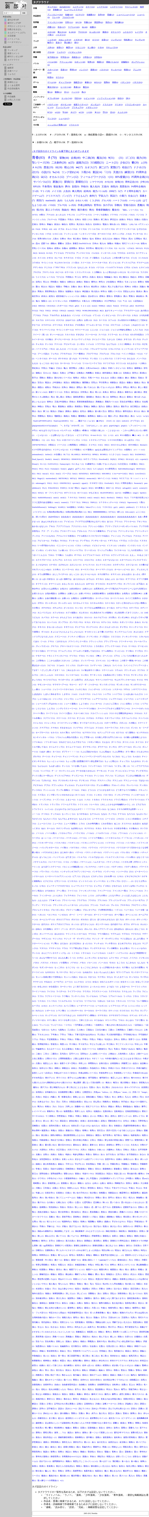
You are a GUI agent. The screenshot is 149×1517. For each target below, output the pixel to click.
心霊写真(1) (87, 1202)
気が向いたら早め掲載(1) (113, 1284)
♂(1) (43, 440)
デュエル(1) (69, 785)
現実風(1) (90, 1322)
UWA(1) (122, 502)
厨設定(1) (64, 1121)
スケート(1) (61, 718)
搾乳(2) (126, 387)
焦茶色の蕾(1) (131, 1303)
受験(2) (42, 378)
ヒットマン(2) (127, 349)
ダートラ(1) (116, 742)
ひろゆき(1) (50, 891)
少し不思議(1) (92, 1178)
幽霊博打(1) (124, 1193)
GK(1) (89, 469)
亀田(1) (139, 1049)
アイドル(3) (59, 253)
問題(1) (78, 1130)
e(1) (136, 459)
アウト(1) (118, 521)
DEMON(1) (65, 459)
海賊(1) (48, 1293)
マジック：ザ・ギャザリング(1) (105, 939)
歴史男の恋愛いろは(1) (47, 1279)
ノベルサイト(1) (102, 833)
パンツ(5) (140, 215)
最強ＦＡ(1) (76, 1260)
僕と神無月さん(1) (57, 1087)
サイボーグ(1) (64, 680)
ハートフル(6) (120, 200)
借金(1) (135, 1082)
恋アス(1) (106, 1207)
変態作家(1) (139, 1140)
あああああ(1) (78, 517)
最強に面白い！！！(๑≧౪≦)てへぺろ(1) (99, 1260)
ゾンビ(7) (67, 196)
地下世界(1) (107, 1135)
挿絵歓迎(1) (133, 1231)
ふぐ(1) (91, 895)
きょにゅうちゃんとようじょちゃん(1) (67, 632)
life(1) (131, 473)
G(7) (120, 191)
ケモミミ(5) (80, 47)
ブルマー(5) (52, 219)
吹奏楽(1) (118, 1126)
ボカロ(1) (84, 919)
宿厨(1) (126, 1169)
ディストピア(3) (128, 263)
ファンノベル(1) (136, 891)
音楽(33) (64, 70)
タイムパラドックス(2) (81, 339)
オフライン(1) (41, 584)
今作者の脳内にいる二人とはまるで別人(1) (123, 1058)
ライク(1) (51, 991)
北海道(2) (127, 373)
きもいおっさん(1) (54, 627)
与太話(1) (108, 1039)
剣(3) (116, 277)
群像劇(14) (57, 10)
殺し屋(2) (60, 397)
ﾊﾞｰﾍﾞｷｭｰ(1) (127, 838)
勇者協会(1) (128, 1106)
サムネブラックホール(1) (124, 680)
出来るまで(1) (43, 1102)
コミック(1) (70, 665)
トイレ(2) (90, 344)
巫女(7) (59, 42)
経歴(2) (70, 406)
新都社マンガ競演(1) (63, 1245)
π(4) (50, 229)
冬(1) (114, 1097)
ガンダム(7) (95, 104)
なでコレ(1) (95, 814)
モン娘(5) (91, 47)
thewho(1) (111, 497)
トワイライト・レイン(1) (42, 809)
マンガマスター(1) (97, 948)
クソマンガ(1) (92, 637)
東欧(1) (35, 1269)
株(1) (66, 1269)
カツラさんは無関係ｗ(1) (94, 608)
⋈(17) (79, 167)
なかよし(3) (82, 267)
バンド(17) (83, 70)
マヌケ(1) (43, 948)
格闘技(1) (114, 1269)
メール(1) (124, 958)
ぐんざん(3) (105, 258)
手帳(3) (66, 286)
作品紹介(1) (95, 1068)
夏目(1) (85, 1145)
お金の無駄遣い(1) (52, 598)
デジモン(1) (84, 780)
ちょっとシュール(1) (55, 761)
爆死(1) (80, 1308)
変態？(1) (129, 1140)
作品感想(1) (83, 1068)
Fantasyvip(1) (65, 464)
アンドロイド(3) (83, 253)
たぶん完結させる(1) (89, 752)
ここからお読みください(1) (58, 660)
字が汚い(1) (80, 1164)
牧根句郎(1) (113, 1308)
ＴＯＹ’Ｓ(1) (75, 502)
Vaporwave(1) (132, 502)
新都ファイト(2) (55, 392)
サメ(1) (140, 680)
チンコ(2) (49, 344)
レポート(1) (50, 1010)
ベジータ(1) (129, 910)
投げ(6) (40, 209)
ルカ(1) (44, 1006)
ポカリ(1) (75, 919)
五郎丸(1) (84, 1054)
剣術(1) (48, 1106)
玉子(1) (104, 1317)
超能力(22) (82, 162)
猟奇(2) (50, 402)
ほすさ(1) (45, 924)
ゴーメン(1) (107, 656)
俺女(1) (108, 1082)
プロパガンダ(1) (57, 910)
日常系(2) (84, 392)
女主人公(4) (107, 239)
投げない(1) (87, 1226)
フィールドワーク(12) (92, 177)
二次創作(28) (59, 162)
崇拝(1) (129, 1183)
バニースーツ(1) (54, 862)
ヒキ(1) (120, 876)
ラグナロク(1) (114, 991)
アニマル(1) (127, 536)
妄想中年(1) (110, 1159)
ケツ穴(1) (139, 651)
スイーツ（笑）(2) (40, 334)
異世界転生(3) (51, 291)
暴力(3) (87, 286)
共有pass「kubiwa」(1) (103, 1092)
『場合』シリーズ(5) (129, 210)
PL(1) (44, 488)
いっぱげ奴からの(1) (46, 545)
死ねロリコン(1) (65, 1279)
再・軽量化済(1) (64, 1097)
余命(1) (74, 1068)
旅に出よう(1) (111, 1245)
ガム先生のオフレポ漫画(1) (101, 613)
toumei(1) (65, 502)
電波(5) (105, 224)
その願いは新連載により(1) (134, 737)
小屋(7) (123, 196)
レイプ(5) (139, 32)
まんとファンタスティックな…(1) (55, 953)
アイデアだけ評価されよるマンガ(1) (90, 521)
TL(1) (126, 497)
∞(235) (57, 112)
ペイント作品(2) (128, 354)
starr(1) (56, 497)
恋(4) (38, 243)
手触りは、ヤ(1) (53, 1226)
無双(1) (87, 1303)
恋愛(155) (51, 27)
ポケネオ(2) (63, 358)
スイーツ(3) (85, 263)
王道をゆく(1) (114, 1317)
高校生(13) (76, 57)
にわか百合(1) (107, 824)
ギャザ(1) (124, 627)
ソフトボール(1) (50, 742)
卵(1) (107, 1116)
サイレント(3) (47, 263)
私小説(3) (95, 291)
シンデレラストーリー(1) (66, 708)
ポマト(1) (135, 924)
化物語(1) (97, 1111)
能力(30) (141, 157)
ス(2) (146, 330)
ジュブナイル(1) (115, 699)
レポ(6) (72, 205)
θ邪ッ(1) (120, 512)
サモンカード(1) (44, 684)
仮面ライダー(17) (81, 104)
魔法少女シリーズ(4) (103, 248)
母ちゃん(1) (63, 1284)
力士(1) (61, 1106)
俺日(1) (116, 1082)
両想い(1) (64, 1044)
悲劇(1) (52, 1217)
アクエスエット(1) (79, 526)
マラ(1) (65, 948)
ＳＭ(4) (44, 229)
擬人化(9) (95, 186)
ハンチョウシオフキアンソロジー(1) (75, 871)
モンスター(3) (133, 272)
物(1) (121, 1308)
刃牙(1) (65, 1102)
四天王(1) (101, 1130)
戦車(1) (83, 1221)
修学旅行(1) (104, 1078)
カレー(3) (58, 258)
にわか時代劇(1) (93, 824)
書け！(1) (58, 1260)
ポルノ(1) (88, 929)
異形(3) (61, 291)
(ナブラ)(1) (135, 421)
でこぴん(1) (119, 776)
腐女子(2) (125, 406)
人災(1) (132, 1054)
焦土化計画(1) (118, 1303)
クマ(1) (51, 641)
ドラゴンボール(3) (132, 104)
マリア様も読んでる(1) (78, 948)
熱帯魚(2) (114, 397)
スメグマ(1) (78, 728)
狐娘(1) (115, 1313)
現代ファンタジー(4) (130, 243)
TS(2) (41, 310)
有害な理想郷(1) (42, 1265)
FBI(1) (141, 464)
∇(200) (65, 112)
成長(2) (48, 387)
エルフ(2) (40, 320)
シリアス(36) (102, 7)
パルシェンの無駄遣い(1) (72, 867)
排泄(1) (142, 1231)
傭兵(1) (36, 1087)
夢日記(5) (114, 219)
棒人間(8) (77, 191)
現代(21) (108, 22)
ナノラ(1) (112, 814)
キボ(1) (115, 622)
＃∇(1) (34, 430)
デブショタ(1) (57, 785)
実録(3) (87, 282)
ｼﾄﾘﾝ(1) (127, 689)
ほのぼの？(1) (116, 924)
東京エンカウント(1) (126, 1265)
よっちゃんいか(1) (97, 987)
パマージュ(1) (85, 862)
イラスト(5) (74, 125)
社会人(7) (133, 196)
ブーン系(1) (61, 891)
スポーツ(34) (52, 70)
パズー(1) (79, 852)
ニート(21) (112, 162)
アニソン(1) (116, 536)
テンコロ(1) (37, 790)
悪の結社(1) (76, 1212)
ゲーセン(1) (142, 646)
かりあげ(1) (78, 617)
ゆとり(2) (54, 363)
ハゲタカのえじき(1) (50, 852)
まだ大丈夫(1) (75, 943)
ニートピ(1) (110, 819)
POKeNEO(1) (53, 488)
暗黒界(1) (81, 1255)
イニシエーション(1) (65, 545)
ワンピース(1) (56, 1025)
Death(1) (48, 459)
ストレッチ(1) (50, 723)
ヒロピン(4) (57, 234)
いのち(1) (86, 545)
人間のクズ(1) (51, 1058)
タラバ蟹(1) (130, 752)
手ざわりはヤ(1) (118, 1221)
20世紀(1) (83, 445)
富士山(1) (134, 1169)
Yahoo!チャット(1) (93, 507)
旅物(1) (122, 1245)
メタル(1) (53, 963)
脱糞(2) (109, 406)
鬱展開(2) (82, 416)
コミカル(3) (143, 258)
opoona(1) (76, 483)
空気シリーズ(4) (39, 248)
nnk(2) (109, 306)
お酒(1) (41, 598)
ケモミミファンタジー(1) (57, 656)
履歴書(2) (86, 382)
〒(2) (125, 301)
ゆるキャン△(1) (127, 982)
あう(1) (110, 521)
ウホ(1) (51, 555)
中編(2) (52, 368)
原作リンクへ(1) (124, 1116)
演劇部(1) (88, 1298)
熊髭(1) (41, 1308)
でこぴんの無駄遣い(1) (135, 776)
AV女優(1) (58, 454)
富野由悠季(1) (56, 1174)
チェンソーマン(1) (70, 756)
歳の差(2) (138, 392)
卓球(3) (141, 277)
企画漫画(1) (115, 1063)
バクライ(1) (93, 847)
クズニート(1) (60, 637)
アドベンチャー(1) (126, 531)
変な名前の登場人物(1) (114, 1140)
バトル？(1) (82, 857)
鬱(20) (135, 162)
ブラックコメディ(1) (117, 900)
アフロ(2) (37, 315)
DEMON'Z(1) (76, 459)
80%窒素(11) (122, 177)
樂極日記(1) (44, 1274)
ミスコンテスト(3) (82, 272)
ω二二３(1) (140, 512)
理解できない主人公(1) (121, 1322)
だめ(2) (119, 339)
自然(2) (144, 406)
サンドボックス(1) (107, 684)
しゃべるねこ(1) (44, 699)
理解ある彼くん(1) (103, 1322)
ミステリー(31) (116, 7)
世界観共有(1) (43, 1044)
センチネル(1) (142, 732)
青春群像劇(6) (103, 209)
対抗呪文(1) (100, 1174)
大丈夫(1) (135, 1145)
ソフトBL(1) (37, 742)
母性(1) (72, 1284)
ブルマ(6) (62, 205)
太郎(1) (46, 1154)
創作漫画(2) (107, 373)
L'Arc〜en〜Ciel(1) (119, 473)
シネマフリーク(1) (139, 689)
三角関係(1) (120, 1030)
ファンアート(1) (104, 891)
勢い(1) (59, 1111)
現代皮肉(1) (46, 1322)
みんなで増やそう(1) (48, 958)
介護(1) (39, 1063)
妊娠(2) (121, 378)
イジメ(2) (76, 315)
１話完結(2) (138, 301)
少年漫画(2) (57, 382)
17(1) (137, 440)
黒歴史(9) (125, 186)
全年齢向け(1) (51, 1092)
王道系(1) (125, 1317)
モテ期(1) (126, 967)
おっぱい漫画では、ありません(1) (70, 579)
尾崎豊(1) (37, 1183)
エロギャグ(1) (118, 565)
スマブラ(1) (44, 728)
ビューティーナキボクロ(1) (58, 886)
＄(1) (53, 440)
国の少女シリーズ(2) (63, 378)
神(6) (73, 209)
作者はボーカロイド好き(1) (65, 1073)
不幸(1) (63, 1039)
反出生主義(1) (93, 1121)
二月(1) (46, 1054)
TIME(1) (119, 497)
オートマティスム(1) (104, 569)
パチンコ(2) (125, 82)
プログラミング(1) (139, 905)
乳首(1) (117, 1049)
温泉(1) (52, 1298)
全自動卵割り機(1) (65, 1092)
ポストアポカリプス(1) (60, 924)
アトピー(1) (112, 531)
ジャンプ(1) (68, 699)
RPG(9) (36, 186)
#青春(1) (85, 430)
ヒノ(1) (35, 886)
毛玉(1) (98, 1284)
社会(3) (78, 291)
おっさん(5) (60, 215)
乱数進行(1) (102, 1049)
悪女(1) (85, 1212)
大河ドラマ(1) (73, 1150)
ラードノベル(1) (39, 991)
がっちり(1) (68, 608)
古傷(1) (133, 1121)
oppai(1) (85, 483)
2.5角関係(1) (73, 445)
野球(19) (73, 70)
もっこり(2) (44, 363)
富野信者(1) (44, 1174)
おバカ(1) (120, 579)
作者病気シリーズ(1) (122, 1073)
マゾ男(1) (55, 943)
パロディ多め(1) (131, 867)
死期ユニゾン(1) (80, 1279)
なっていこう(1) (68, 814)
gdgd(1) (71, 469)
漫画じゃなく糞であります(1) (113, 1298)
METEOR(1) (63, 478)
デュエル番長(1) (103, 785)
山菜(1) (103, 1183)
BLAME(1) (75, 454)
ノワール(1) (122, 833)
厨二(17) (104, 167)
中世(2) (44, 368)
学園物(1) (125, 1164)
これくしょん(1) (46, 675)
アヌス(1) (137, 536)
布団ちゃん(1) (73, 1188)
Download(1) (104, 459)
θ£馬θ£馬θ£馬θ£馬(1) (55, 512)
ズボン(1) (123, 723)
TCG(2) (35, 310)
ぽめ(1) (39, 929)
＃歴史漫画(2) (97, 301)
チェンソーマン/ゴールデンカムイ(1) (95, 756)
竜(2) (54, 406)
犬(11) (66, 92)
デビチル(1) (38, 785)
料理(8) (50, 77)
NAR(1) (115, 478)
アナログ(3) (70, 253)
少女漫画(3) (111, 282)
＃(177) (73, 112)
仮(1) (56, 1063)
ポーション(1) (131, 915)
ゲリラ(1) (73, 656)
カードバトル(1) (117, 598)
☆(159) (89, 112)
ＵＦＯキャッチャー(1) (108, 502)
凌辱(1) (120, 1097)
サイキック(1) (137, 675)
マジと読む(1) (126, 939)
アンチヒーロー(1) (99, 541)
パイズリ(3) (60, 35)
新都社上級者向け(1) (82, 1245)
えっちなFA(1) (42, 565)
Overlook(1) (109, 483)
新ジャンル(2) (41, 392)
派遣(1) (126, 1289)
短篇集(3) (69, 291)
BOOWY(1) (86, 454)
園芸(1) (98, 1135)
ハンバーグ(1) (122, 871)
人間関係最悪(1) (65, 1058)
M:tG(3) (42, 253)
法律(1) (109, 1289)
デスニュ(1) (117, 780)
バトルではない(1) (95, 857)
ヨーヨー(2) (65, 363)
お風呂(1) (75, 598)
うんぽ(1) (69, 555)
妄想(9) (75, 186)
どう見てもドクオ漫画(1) (126, 790)
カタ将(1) (36, 608)
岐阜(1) (110, 1183)
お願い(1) (66, 598)
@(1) (106, 426)
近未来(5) (97, 224)
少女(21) (125, 162)
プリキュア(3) (77, 107)
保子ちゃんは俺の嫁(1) (77, 1078)
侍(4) (69, 239)
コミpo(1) (60, 665)
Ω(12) (44, 177)
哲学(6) (97, 205)
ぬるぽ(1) (137, 824)
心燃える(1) (61, 1202)
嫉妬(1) (61, 1164)
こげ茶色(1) (40, 660)
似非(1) (35, 1068)
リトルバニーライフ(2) (92, 363)
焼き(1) (141, 1303)
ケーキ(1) (132, 646)
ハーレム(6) (135, 200)
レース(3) (51, 277)
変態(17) (115, 167)
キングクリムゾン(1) (123, 632)
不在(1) (42, 1039)
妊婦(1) (119, 1159)
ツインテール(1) (95, 766)
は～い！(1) (46, 838)
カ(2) (95, 320)
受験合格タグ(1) (115, 1121)
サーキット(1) (96, 675)
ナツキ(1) (45, 814)
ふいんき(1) (57, 895)
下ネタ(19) (82, 32)
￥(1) (58, 440)
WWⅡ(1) (81, 507)
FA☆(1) (43, 464)
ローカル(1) (89, 1010)
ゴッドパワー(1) (87, 660)
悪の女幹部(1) (64, 1212)
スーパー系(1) (39, 713)
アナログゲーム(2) (131, 310)
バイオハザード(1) (45, 843)
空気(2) (48, 406)
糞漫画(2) (62, 406)
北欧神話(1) (119, 1111)
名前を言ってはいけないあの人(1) (85, 1126)
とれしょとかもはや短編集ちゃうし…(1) (117, 804)
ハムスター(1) (98, 862)
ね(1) (43, 828)
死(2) (53, 397)
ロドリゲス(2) (109, 363)
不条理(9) (47, 186)
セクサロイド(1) (89, 732)
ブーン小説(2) (43, 354)
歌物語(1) (110, 1274)
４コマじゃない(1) (60, 450)
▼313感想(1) (125, 435)
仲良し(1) (82, 1063)
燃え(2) (122, 397)
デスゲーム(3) (142, 263)
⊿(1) (116, 435)
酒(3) (125, 296)
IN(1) (39, 473)
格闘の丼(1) (104, 1269)
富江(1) (35, 1174)
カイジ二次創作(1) (133, 598)
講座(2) (68, 411)
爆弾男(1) (71, 1308)
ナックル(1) (55, 814)
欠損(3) (103, 286)
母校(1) (80, 1284)
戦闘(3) (59, 286)
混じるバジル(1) (135, 1293)
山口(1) (88, 1183)
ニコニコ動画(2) (124, 344)
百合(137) (61, 27)
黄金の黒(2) (124, 416)
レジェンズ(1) (134, 1006)
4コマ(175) (80, 15)
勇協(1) (111, 1106)
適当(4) (82, 248)
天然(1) (119, 1150)
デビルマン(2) (69, 344)
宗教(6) (118, 205)
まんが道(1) (125, 948)
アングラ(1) (85, 541)
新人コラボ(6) (53, 209)
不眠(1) (100, 1039)
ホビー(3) (59, 272)
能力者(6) (82, 209)
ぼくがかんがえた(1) (106, 919)
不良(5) (70, 219)
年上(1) (139, 1188)
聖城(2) (87, 406)
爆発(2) (130, 397)
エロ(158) (51, 32)
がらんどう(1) (66, 617)
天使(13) (118, 172)
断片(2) (133, 387)
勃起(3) (133, 277)
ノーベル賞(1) (51, 833)
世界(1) (124, 1039)
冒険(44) (64, 157)
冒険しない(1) (79, 1097)
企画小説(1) (104, 1063)
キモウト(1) (68, 627)
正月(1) (118, 1274)
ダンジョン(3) (114, 263)
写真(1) (107, 1097)
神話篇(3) (86, 291)
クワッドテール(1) (112, 646)
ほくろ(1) (120, 919)
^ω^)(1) (146, 416)
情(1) (58, 1217)
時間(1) (35, 1255)
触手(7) (50, 42)
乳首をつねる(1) (128, 1049)
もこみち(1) (131, 963)
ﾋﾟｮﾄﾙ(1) (106, 886)
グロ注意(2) (80, 325)
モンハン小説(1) (70, 977)
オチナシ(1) (115, 574)
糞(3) (146, 291)
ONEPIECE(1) (65, 483)
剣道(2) (98, 373)
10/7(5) (35, 215)
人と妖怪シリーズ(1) (98, 1054)
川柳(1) (39, 1188)
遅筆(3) (102, 296)
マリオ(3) (119, 104)
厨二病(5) (105, 219)
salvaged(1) (126, 488)
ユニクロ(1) (79, 982)
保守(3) (85, 277)
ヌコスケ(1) (126, 824)
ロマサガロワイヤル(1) (118, 1015)
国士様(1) (45, 1135)
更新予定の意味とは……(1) (112, 1255)
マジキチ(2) (83, 358)
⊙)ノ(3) (122, 248)
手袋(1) (42, 1226)
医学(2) (135, 373)
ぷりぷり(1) (84, 905)
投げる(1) (97, 1226)
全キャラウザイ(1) (132, 1087)
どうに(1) (92, 790)
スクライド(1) (49, 718)
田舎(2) (72, 402)
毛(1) (92, 1284)
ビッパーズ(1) (99, 881)
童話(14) (97, 172)
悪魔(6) (141, 205)
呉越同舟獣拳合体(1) (132, 1126)
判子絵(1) (125, 1102)
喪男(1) (93, 1130)
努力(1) (104, 1106)
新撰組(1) (88, 1241)
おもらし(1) (80, 584)
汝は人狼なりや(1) (65, 1289)
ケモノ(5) (71, 215)
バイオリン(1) (73, 843)
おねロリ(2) (70, 320)
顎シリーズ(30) (40, 162)
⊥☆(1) (110, 435)
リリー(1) (131, 1001)
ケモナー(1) (40, 656)
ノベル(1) (90, 833)
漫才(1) (96, 1298)
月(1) (131, 1260)
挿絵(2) (72, 387)
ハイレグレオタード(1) (49, 847)
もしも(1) (141, 963)
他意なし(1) (48, 1063)
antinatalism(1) (38, 454)
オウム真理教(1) (44, 574)
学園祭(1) (135, 1164)
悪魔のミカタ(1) (126, 1212)
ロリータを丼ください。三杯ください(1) (75, 1020)
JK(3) (35, 253)
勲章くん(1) (80, 1111)
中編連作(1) (40, 1049)
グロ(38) (50, 52)
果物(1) (52, 1269)
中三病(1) (110, 1044)
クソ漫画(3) (94, 258)
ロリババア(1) (111, 1020)
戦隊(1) (100, 1221)
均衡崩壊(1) (44, 1140)
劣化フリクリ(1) (92, 1106)
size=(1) (118, 493)
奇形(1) (89, 1154)
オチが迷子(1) (103, 574)
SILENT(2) (139, 306)
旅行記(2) (75, 392)
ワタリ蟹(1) (140, 1020)
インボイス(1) (51, 550)
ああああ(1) (66, 517)
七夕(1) (54, 1030)
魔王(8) (86, 87)
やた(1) (110, 977)
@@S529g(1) (114, 426)
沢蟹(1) (102, 1289)
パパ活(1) (74, 862)
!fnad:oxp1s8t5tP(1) (61, 421)
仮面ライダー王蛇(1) (68, 1063)
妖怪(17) (60, 47)
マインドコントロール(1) (76, 934)
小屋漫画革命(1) (70, 1178)
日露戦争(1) (50, 1250)
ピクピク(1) (48, 881)
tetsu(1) (97, 497)
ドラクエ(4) (107, 104)
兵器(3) (92, 277)
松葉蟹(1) (43, 1269)
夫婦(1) (53, 1154)
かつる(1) (111, 608)
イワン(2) (96, 315)
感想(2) (41, 387)
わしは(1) (130, 1020)
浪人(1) (145, 1289)
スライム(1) (89, 728)
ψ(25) (71, 162)
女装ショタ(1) (67, 1159)
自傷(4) (65, 248)
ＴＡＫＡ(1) (72, 497)
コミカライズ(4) (108, 229)
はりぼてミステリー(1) (51, 867)
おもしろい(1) (67, 584)
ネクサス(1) (89, 828)
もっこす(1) (59, 967)
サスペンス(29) (131, 7)
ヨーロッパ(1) (66, 987)
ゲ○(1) (124, 646)
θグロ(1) (112, 512)
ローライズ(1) (101, 1010)
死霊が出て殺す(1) (103, 1279)
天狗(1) (126, 1150)
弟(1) (41, 1197)
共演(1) (39, 1097)
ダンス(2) (137, 339)
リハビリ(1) (78, 1001)
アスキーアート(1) (68, 531)
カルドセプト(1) (100, 617)
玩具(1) (134, 1317)
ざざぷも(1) (89, 680)
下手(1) (63, 1034)
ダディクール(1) (125, 747)
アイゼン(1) (69, 521)
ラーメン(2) (76, 363)
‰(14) (56, 172)
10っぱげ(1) (129, 440)
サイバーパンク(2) (47, 330)
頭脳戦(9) (125, 62)
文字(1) (52, 1241)
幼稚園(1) (103, 1193)
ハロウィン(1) (103, 867)
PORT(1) (63, 488)
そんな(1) (106, 742)
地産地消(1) (135, 1135)
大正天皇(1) (61, 1150)
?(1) (71, 421)
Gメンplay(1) (98, 469)
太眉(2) (113, 378)
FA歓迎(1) (133, 464)
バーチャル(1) (71, 838)
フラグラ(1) (82, 900)
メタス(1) (44, 963)
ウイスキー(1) (120, 550)
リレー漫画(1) (142, 1001)
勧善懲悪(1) (68, 1111)
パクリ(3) (100, 267)
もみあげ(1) (87, 972)
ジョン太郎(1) (126, 704)
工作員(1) (47, 1188)
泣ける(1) (117, 1289)
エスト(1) (68, 560)
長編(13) (110, 15)
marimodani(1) (51, 478)
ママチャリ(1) (54, 948)
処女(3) (100, 277)
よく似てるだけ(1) (80, 987)
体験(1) (57, 1068)
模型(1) (61, 1274)
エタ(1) (98, 560)
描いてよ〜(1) (73, 1236)
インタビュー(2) (108, 315)
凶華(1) (135, 1097)
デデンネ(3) (38, 267)
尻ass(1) (145, 1178)
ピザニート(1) (60, 881)
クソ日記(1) (104, 637)
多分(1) (102, 1145)
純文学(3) (36, 296)
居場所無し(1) (53, 1183)
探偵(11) (69, 181)
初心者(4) (77, 239)
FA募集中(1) (90, 464)
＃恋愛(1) (76, 430)
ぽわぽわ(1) (119, 929)
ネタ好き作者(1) (120, 828)
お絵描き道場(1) (114, 593)
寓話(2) (48, 382)
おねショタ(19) (65, 40)
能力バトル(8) (100, 191)
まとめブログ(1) (124, 943)
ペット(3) (75, 92)
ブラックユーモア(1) (135, 900)
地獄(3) (63, 282)
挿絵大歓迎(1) (111, 1231)
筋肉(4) (50, 248)
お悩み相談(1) (51, 593)
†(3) (115, 248)
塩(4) (91, 239)
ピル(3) (135, 267)
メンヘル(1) (103, 963)
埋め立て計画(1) (57, 1140)
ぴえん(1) (86, 876)
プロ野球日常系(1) (105, 910)
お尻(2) (80, 320)
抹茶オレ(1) (128, 1226)
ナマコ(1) (122, 814)
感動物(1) (110, 1217)
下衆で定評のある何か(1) (85, 1034)
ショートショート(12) (126, 15)
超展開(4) (73, 248)
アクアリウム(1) (63, 526)
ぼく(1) (93, 919)
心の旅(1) (51, 1202)
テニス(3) (48, 267)
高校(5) (124, 224)
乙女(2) (59, 368)
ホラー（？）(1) (61, 929)
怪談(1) (87, 1207)
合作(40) (101, 15)
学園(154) (88, 22)
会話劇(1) (144, 1063)
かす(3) (50, 258)
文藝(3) (74, 286)
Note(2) (116, 306)
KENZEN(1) (84, 473)
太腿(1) (39, 1154)
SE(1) (34, 493)
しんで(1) (51, 708)
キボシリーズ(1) (126, 622)
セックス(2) (124, 334)
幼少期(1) (94, 1193)
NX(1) (49, 483)
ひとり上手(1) (140, 881)
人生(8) (67, 191)
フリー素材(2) (79, 354)
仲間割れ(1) (93, 1063)
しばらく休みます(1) (52, 694)
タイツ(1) (139, 742)
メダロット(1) (91, 107)
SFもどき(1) (94, 493)
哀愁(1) (61, 1130)
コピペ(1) (51, 665)
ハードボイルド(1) (112, 838)
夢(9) (67, 186)
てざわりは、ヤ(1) (49, 780)
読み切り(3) (93, 296)
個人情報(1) (125, 1082)
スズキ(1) (99, 718)
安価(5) (137, 219)
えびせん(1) (63, 565)
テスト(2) (58, 344)
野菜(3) (132, 296)
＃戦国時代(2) (74, 301)
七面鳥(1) (62, 1030)
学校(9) (84, 186)
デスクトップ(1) (104, 780)
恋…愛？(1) (96, 1207)
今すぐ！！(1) (98, 1058)
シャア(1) (107, 694)
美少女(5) (80, 224)
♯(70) (52, 157)
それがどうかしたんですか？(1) (72, 742)
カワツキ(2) (57, 325)
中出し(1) (138, 1044)
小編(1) (82, 1178)
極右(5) (65, 224)
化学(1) (89, 1111)
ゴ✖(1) (98, 656)
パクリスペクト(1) (107, 847)
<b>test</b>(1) (96, 435)
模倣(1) (54, 1274)
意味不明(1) (67, 1217)
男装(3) (41, 291)
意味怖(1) (77, 1217)
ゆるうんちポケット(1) (109, 982)
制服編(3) (108, 277)
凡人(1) (128, 1097)
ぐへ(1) (43, 641)
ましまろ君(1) (139, 939)
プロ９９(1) (125, 905)
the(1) (103, 497)
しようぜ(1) (84, 704)
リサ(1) (136, 996)
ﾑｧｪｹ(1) (80, 958)
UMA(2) (63, 310)
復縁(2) (137, 382)
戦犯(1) (76, 1221)
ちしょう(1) (126, 756)
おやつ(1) (90, 584)
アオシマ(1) (142, 521)
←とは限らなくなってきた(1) (61, 435)
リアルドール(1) (115, 996)
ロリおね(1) (99, 1020)
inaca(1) (45, 473)
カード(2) (103, 320)
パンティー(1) (109, 871)
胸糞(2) (94, 406)
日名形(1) (137, 1245)
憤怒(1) (119, 1217)
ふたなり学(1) (114, 895)
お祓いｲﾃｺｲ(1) (85, 593)
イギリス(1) (113, 541)
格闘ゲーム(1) (92, 1269)
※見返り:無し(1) (97, 430)
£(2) (130, 301)
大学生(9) (98, 57)
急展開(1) (43, 1207)
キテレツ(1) (106, 622)
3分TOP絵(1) (133, 445)
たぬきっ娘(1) (45, 752)
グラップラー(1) (110, 641)
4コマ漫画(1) (88, 450)
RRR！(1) (110, 488)
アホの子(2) (54, 315)
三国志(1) (90, 1030)
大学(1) (52, 1150)
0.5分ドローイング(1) (71, 440)
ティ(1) (111, 771)
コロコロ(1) (59, 675)
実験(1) (91, 1169)
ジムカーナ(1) (84, 694)
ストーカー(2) (91, 334)
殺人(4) (103, 243)
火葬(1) (80, 1303)
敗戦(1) (130, 1236)
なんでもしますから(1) (67, 819)
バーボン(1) (138, 838)
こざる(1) (75, 660)
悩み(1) (54, 1212)
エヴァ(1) (105, 555)
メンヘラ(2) (141, 358)
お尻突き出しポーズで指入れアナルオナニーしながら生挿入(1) (120, 589)
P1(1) (117, 483)
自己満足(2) (135, 406)
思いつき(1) (115, 1202)
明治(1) (118, 1250)
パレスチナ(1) (90, 867)
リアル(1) (103, 996)
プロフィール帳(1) (73, 910)
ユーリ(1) (68, 982)
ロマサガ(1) (102, 1015)
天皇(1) (133, 1150)
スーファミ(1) (52, 713)
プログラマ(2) (92, 354)
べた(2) (139, 354)
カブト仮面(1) (71, 613)
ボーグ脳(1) (119, 915)
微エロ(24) (62, 32)
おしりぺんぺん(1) (88, 574)
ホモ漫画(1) (48, 929)
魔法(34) (101, 157)
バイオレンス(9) (74, 52)
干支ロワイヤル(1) (119, 1188)
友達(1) (83, 1121)
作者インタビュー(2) (116, 368)
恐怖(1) (141, 1207)
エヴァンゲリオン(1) (119, 555)
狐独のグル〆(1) (126, 1313)
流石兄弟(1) (135, 1289)
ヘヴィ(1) (118, 910)
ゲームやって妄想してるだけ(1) (86, 651)
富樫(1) (143, 1169)
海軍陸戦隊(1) (58, 1293)
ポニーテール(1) (102, 924)
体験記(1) (66, 1068)
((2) (50, 301)
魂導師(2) (91, 416)
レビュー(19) (89, 98)
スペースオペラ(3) (99, 263)
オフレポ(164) (53, 98)
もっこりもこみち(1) (89, 967)
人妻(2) (81, 368)
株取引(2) (129, 392)
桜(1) (127, 1269)
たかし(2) (111, 339)
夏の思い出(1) (51, 1145)
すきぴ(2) (80, 334)
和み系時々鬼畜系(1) (40, 1130)
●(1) (139, 435)
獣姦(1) (97, 1317)
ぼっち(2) (73, 358)
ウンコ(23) (51, 118)
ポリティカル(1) (76, 929)
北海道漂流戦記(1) (133, 1111)
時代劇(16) (119, 22)
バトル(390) (52, 62)
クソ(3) (85, 258)
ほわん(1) (129, 929)
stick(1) (63, 497)
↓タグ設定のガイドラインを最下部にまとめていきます (60, 151)
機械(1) (91, 1274)
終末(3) (44, 296)
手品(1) (130, 1221)
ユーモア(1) (58, 982)
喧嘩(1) (85, 1130)
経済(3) (52, 296)
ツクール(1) (108, 766)
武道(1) (141, 1274)
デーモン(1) (101, 771)
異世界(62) (98, 22)
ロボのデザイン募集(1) (86, 1015)
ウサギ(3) (121, 253)
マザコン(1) (46, 939)
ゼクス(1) (120, 732)
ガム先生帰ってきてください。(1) (128, 613)
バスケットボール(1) (93, 852)
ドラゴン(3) (71, 267)
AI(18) (58, 167)
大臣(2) (83, 378)
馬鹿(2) (74, 416)
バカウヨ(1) (74, 847)
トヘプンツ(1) (58, 800)
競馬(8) (107, 82)
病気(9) (114, 186)
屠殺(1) (81, 1183)
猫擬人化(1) (67, 1317)
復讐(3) (141, 282)
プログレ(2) (104, 354)
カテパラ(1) (134, 608)
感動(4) (53, 243)
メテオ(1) (74, 963)
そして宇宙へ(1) (86, 737)
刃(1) (58, 1102)
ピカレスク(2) (114, 349)
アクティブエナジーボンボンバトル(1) (121, 526)
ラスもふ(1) (126, 991)
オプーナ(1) (130, 579)
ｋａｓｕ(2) (85, 306)
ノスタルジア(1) (65, 833)
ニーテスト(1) (98, 819)
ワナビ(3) (60, 277)
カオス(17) (91, 167)
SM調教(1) (127, 493)
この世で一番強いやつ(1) (130, 660)
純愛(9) (93, 27)
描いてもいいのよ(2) (105, 387)
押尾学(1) (138, 1226)
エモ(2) (135, 315)
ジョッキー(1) (96, 704)
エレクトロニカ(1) (103, 565)
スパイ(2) (102, 334)
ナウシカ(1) (101, 809)
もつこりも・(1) (72, 967)
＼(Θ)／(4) (132, 224)
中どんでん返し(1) (97, 1044)
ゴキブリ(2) (115, 325)
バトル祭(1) (130, 857)
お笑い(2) (88, 320)
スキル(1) (138, 713)
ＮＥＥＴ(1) (124, 478)
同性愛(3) (54, 282)
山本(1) (95, 1183)
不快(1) (70, 1039)
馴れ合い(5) (115, 224)
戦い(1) (42, 1221)
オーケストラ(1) (87, 569)
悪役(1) (104, 1212)
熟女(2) (98, 397)
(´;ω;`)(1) (91, 421)
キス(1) (87, 622)
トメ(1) (87, 800)
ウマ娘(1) (59, 555)
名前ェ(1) (66, 1126)
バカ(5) (131, 215)
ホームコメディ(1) (47, 919)
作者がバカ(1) (114, 1068)
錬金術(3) (140, 296)
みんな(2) (131, 358)
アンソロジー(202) (55, 15)
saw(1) (135, 488)
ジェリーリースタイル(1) (63, 689)
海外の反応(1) (38, 1293)
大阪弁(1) (92, 1150)
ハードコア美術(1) (95, 838)
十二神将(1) (50, 1116)
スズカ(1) (90, 718)
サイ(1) (127, 675)
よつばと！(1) (112, 987)
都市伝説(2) (128, 411)
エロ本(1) (57, 569)
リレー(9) (56, 17)
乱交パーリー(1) (89, 1049)
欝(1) (97, 1274)
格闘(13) (100, 62)
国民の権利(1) (56, 1135)
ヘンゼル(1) (63, 915)
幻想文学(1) (50, 1193)
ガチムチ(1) (57, 608)
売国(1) (100, 1140)
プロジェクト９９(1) (40, 910)
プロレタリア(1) (89, 910)
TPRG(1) (85, 502)
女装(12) (105, 40)
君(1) (111, 1126)
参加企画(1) (74, 1121)
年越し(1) (40, 1193)
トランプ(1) (55, 804)
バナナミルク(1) (40, 862)
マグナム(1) (115, 934)
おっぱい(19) (94, 32)
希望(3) (120, 282)
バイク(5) (123, 215)
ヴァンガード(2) (123, 315)
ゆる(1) (96, 982)
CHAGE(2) (51, 306)
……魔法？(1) (80, 421)
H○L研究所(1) (111, 469)
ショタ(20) (51, 40)
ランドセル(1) (92, 996)
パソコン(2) (72, 349)
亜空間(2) (73, 368)
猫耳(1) (76, 1317)
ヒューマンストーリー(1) (81, 886)
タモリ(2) (127, 339)
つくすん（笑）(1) (122, 766)
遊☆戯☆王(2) (101, 411)
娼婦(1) (39, 1164)
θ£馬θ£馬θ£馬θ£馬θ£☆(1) (76, 512)
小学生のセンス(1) (54, 1178)
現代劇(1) (36, 1322)
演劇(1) (80, 1298)
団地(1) (139, 1130)
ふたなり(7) (128, 32)
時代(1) (144, 1250)
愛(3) (38, 286)
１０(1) (84, 440)
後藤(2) (130, 382)
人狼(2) (104, 368)
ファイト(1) (72, 891)
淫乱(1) (113, 1293)
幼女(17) (127, 167)
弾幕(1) (98, 1197)
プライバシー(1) (68, 900)
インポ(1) (40, 550)
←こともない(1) (112, 430)
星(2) (92, 392)
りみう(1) (110, 1001)
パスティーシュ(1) (111, 852)
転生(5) (89, 224)
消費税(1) (92, 1293)
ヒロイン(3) (144, 267)
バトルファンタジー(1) (114, 857)
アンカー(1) (73, 541)
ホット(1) (75, 924)
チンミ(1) (66, 766)
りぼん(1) (101, 1001)
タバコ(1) (56, 752)
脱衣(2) (116, 406)
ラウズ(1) (86, 991)
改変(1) (115, 1236)
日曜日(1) (40, 1250)
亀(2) (66, 368)
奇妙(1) (68, 1154)
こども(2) (125, 325)
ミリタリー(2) (120, 358)
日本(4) (95, 243)
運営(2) (111, 411)
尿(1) (44, 1183)
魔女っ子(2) (113, 416)
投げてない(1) (75, 1226)
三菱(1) (111, 1030)
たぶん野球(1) (118, 752)
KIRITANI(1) (95, 473)
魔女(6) (115, 209)
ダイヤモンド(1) (89, 747)
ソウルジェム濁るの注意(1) (66, 737)
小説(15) (46, 172)
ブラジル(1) (102, 900)
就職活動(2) (76, 382)
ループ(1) (36, 1006)
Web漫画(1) (71, 507)
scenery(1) (143, 488)
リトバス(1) (52, 1001)
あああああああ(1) (108, 517)
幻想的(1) (60, 1193)
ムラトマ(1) (114, 958)
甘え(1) (41, 1327)
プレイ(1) (115, 905)
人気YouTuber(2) (92, 368)
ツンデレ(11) (116, 40)
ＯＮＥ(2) (124, 306)
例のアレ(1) (50, 1078)
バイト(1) (120, 843)
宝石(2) (41, 382)
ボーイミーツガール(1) (103, 915)
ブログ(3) (37, 272)
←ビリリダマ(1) (82, 435)
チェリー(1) (56, 756)
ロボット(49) (79, 62)
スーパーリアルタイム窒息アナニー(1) (113, 708)
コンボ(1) (84, 675)
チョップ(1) (124, 761)
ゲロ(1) (82, 656)
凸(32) (112, 112)
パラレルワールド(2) (98, 349)
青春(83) (38, 157)
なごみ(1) (111, 809)
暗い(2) (98, 392)
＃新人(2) (86, 301)
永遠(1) (48, 1289)
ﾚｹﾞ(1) (124, 1006)
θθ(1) (90, 512)
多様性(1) (110, 1145)
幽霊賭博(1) (135, 1193)
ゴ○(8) (35, 191)
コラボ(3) (36, 263)
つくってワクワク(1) (139, 766)
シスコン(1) (106, 689)
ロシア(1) (135, 1010)
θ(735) (49, 112)
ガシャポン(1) (51, 603)
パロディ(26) (52, 104)
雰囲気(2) (41, 416)
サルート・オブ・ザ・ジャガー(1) (83, 684)
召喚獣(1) (36, 1126)
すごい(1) (81, 718)
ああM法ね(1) (54, 517)
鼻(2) (133, 416)
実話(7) (113, 196)
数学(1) (44, 1241)
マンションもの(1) (138, 948)
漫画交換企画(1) (134, 1298)
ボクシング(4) (118, 234)
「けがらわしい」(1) (93, 426)
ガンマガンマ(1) (76, 622)
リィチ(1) (127, 996)
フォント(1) (82, 895)
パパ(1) (66, 862)
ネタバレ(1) (107, 828)
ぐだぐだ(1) (115, 637)
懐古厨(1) (127, 1217)
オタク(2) (60, 320)
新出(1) (80, 1241)
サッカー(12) (116, 70)
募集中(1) (51, 1111)
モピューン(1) (75, 972)
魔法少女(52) (52, 87)
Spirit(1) (143, 493)
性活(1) (70, 1207)
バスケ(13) (104, 70)
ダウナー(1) (102, 747)
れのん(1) (40, 1010)
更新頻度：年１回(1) (44, 1260)
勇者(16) (77, 87)
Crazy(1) (125, 454)
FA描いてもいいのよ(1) (106, 464)
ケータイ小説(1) (39, 651)
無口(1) (94, 1303)
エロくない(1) (131, 565)
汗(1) (54, 1289)
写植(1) (100, 1097)
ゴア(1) (117, 656)
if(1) (33, 473)
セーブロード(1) (42, 732)
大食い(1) (101, 1150)
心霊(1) (78, 1202)
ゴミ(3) (134, 258)
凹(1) (142, 1097)
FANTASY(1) (53, 464)
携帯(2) (119, 387)
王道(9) (105, 186)
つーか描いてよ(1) (79, 766)
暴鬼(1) (89, 1255)
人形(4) (55, 239)
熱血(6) (65, 209)
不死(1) (92, 1039)
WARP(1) (61, 507)
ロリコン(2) (121, 363)
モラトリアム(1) (123, 972)
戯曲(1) (107, 1221)
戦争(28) (91, 62)
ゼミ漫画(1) (130, 732)
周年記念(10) (131, 182)
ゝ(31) (119, 157)
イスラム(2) (86, 315)
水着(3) (135, 286)
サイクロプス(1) (50, 680)
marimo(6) (50, 200)
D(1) (132, 454)
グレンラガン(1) (42, 646)
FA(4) (38, 229)
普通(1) (54, 1255)
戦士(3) (44, 286)
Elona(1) (35, 464)
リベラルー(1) (90, 1001)
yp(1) (115, 507)
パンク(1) (54, 871)
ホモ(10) (109, 182)
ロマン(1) (133, 1015)
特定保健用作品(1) (75, 1313)
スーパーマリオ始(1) (87, 708)
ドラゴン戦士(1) (120, 800)
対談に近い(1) (120, 1174)
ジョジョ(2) (104, 330)
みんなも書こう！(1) (67, 958)
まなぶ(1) (137, 943)
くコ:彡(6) (94, 200)
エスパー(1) (78, 560)
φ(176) (81, 112)
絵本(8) (87, 191)
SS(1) (34, 497)
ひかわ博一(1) (110, 876)
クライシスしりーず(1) (77, 641)
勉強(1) (137, 1106)
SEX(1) (41, 493)
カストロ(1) (110, 603)
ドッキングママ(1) (122, 795)
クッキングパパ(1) (129, 637)
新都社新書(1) (98, 1245)
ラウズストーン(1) (99, 991)
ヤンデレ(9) (140, 40)
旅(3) (80, 286)
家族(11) (57, 181)
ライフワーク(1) (74, 991)
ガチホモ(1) (46, 608)
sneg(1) (135, 493)
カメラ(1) (45, 617)
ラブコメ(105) (74, 27)
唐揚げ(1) (69, 1130)
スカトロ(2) (69, 334)
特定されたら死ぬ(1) (57, 1313)
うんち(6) (69, 200)
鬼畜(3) (44, 301)
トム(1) (80, 800)
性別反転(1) (53, 1207)
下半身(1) (54, 1034)
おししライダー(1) (60, 574)
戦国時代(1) (67, 1221)
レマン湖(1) (61, 1010)
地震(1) (35, 1140)
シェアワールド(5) (84, 215)
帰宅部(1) (91, 1188)
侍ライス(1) (61, 1078)
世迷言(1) (54, 1044)
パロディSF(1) (117, 867)
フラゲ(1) (92, 900)
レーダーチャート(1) (85, 1006)
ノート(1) (40, 833)
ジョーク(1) (128, 699)
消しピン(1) (82, 1293)
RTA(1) (118, 488)
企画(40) (75, 157)
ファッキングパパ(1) (87, 891)
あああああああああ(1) (126, 517)
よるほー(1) (125, 987)
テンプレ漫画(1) (63, 790)
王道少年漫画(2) (61, 402)
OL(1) (56, 483)
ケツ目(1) (130, 651)
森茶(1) (133, 1269)
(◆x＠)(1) (100, 421)
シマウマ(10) (96, 182)
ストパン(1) (143, 718)
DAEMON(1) (140, 454)
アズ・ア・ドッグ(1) (50, 531)
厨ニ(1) (46, 1121)
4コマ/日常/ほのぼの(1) (41, 450)
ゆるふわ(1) (42, 987)
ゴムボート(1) (82, 665)
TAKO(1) (82, 497)
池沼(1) (78, 1289)
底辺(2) (122, 382)
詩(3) (128, 98)
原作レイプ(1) (138, 1116)
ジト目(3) (75, 263)
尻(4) (130, 239)
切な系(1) (97, 1102)
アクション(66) (66, 62)
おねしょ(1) (110, 579)
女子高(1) (121, 1154)
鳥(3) (84, 92)
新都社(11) (82, 181)
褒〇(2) (46, 411)
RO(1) (91, 488)
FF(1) (41, 469)
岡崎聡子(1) (119, 1183)
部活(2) (118, 411)
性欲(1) (63, 1207)
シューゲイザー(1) (82, 699)
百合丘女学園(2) (126, 402)
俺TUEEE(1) (136, 1078)
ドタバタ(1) (108, 795)
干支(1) (107, 1188)
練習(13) (129, 172)
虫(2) (40, 411)
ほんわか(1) (59, 934)
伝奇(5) (78, 219)
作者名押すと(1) (105, 1073)
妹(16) (87, 40)
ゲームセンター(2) (94, 325)
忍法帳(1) (97, 1202)
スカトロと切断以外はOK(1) (121, 713)
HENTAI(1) (140, 469)
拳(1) (146, 1226)
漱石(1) (65, 1303)
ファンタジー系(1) (120, 891)
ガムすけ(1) (83, 613)
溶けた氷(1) (61, 1298)
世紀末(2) (36, 368)
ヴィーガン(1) (90, 550)
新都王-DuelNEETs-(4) (82, 243)
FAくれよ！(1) (78, 464)
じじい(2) (94, 330)
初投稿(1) (116, 1102)
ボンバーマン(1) (46, 934)
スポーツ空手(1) (111, 723)
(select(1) (125, 421)
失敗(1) (61, 1154)
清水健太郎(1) (41, 1298)
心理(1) (70, 1202)
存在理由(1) (91, 1164)
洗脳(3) (143, 286)
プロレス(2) (115, 354)
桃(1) (121, 1269)
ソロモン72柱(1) (93, 742)
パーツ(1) (83, 838)
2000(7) (112, 191)
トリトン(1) (83, 804)
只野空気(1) (143, 1121)
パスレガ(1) (125, 852)
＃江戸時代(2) (110, 301)
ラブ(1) (41, 996)
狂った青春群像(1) (97, 1313)
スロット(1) (124, 728)
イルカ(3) (95, 253)
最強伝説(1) (122, 1260)
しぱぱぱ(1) (37, 694)
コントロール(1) (72, 675)
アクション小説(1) (96, 526)
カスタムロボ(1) (96, 603)
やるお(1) (48, 982)
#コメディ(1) (65, 430)
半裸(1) (71, 1116)
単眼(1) (86, 1116)
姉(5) (76, 42)
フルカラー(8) (68, 17)
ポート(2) (53, 358)
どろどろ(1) (141, 804)
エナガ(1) (53, 565)
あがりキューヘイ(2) (113, 310)
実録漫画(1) (81, 1169)
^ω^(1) (138, 416)
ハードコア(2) (41, 349)
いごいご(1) (133, 541)
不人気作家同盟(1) (114, 1034)
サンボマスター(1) (138, 684)
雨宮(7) (40, 200)
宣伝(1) (98, 1169)
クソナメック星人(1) (76, 637)
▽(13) (107, 172)
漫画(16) (93, 70)
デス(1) (93, 780)
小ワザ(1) (41, 1178)
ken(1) (74, 473)
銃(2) (143, 411)
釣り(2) (137, 411)
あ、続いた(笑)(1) (39, 517)
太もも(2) (105, 378)
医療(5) (97, 219)
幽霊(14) (69, 47)
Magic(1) (40, 478)
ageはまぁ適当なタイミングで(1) (108, 450)
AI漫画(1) (128, 450)
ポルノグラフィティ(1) (103, 929)
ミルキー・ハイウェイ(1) (117, 953)
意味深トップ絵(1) (90, 1217)
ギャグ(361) (52, 7)
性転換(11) (128, 40)
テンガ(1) (143, 785)
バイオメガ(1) (60, 843)
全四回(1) (40, 1092)
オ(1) (77, 569)
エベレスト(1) (88, 565)
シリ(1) (136, 704)
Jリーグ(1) (66, 473)
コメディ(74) (78, 7)
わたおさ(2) (132, 363)
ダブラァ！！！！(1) (70, 752)
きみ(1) (138, 622)
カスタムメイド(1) (80, 603)
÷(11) (110, 177)
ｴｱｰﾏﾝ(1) (77, 555)
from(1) (63, 469)
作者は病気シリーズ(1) (88, 1073)
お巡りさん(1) (38, 593)
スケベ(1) (71, 718)
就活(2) (67, 382)
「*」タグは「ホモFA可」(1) (71, 426)
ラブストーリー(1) (52, 996)
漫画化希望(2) (79, 397)
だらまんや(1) (142, 752)
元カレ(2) (47, 373)
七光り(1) (45, 1030)
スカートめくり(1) (81, 713)
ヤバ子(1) (144, 977)
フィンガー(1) (45, 895)
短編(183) (69, 15)
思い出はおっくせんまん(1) (132, 1202)
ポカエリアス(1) (63, 919)
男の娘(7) (68, 42)
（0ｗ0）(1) (110, 421)
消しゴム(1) (70, 1293)
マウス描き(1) (103, 934)
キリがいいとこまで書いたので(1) (99, 632)
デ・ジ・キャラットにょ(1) (63, 771)
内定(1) (46, 1097)
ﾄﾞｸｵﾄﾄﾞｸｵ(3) (59, 267)
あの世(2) (144, 310)
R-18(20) (72, 32)
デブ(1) (47, 785)
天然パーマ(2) (94, 378)
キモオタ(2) (68, 325)
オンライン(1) (129, 584)
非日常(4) (90, 248)
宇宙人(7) (103, 196)
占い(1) (93, 1116)
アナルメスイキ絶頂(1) (66, 536)
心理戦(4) (138, 239)
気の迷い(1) (130, 1284)
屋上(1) (73, 1183)
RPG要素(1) (99, 488)
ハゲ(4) (48, 234)
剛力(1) (41, 1106)
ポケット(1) (130, 919)
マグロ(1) (126, 934)
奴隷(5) (122, 219)
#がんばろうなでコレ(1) (49, 430)
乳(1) (110, 1049)
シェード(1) (46, 689)
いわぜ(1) (122, 545)
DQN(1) (113, 459)
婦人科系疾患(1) (50, 1164)
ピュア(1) (98, 886)
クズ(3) (78, 258)
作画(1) (104, 1068)
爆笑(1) (87, 1308)
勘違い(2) (117, 373)
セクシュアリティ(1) (106, 732)
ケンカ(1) (90, 656)
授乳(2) (80, 387)
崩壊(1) (136, 1183)
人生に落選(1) (38, 1058)
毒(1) (86, 1284)
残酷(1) (115, 1279)
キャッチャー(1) (136, 627)
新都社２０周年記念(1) (120, 1241)
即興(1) (100, 1116)
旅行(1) (129, 1245)
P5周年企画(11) (140, 177)
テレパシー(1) (132, 785)
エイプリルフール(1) (91, 555)
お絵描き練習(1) (99, 593)
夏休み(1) (77, 1145)
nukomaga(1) (41, 483)
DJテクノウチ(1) (90, 459)
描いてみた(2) (89, 387)
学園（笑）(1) (103, 1164)
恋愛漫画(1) (117, 1207)
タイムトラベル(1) (73, 747)
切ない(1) (88, 1102)
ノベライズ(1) (79, 833)
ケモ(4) (101, 47)
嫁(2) (127, 378)
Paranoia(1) (138, 483)
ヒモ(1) (42, 886)
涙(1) (99, 1293)
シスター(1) (117, 689)
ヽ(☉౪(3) (130, 248)
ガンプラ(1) (63, 622)
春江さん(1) (127, 1250)
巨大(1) (63, 1188)
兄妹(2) (55, 373)
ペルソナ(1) (52, 915)
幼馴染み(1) (113, 1193)
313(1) (100, 445)
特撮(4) (118, 243)
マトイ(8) (45, 191)
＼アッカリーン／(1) (137, 426)
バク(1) (84, 847)
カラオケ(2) (46, 325)
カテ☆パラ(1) (122, 608)
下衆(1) (70, 1034)
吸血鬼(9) (58, 186)
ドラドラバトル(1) (136, 800)
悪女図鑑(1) (95, 1212)
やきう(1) (92, 977)
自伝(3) (121, 98)
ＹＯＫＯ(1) (107, 507)
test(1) (89, 497)
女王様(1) (56, 1159)
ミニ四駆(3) (96, 272)
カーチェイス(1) (102, 598)
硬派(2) (138, 402)
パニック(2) (83, 349)
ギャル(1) (45, 632)
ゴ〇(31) (130, 157)
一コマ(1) (68, 1025)
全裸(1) (78, 1092)
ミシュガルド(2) (105, 358)
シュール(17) (64, 118)
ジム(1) (74, 694)
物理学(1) (136, 1308)
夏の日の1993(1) (65, 1145)
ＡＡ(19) (37, 167)
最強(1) (67, 1260)
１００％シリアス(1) (97, 440)
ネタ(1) (98, 828)
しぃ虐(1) (36, 689)
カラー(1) (54, 617)
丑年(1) (117, 1039)
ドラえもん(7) (80, 196)
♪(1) (48, 440)
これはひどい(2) (137, 325)
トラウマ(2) (100, 344)
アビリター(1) (43, 541)
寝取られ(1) (68, 1174)
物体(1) (128, 1308)
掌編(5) (50, 224)
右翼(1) (44, 1126)
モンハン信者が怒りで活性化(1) (49, 977)
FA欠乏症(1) (123, 464)
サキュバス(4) (112, 47)
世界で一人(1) (134, 1039)
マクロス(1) (136, 934)
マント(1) (36, 953)
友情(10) (119, 182)
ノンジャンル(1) (135, 833)
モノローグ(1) (62, 972)
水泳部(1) (40, 1289)
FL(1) (47, 469)
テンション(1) (49, 790)
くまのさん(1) (61, 641)
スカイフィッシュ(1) (99, 713)
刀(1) (53, 1102)
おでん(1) (90, 579)
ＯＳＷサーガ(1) (96, 483)
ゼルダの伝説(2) (137, 334)
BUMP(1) (104, 454)
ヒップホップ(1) (113, 881)
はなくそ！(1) (142, 857)
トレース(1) (94, 804)
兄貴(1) (92, 1087)
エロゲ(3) (130, 253)
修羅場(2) (138, 368)
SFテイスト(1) (70, 493)
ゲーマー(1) (52, 651)
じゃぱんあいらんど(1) (133, 694)
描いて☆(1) (61, 1236)
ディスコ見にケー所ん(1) (42, 776)
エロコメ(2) (50, 320)
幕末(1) (100, 1188)
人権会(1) (112, 1054)
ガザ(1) (41, 603)
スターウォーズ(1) (112, 718)
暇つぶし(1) (63, 1255)
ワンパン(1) (44, 1025)
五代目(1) (64, 1054)
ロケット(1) (113, 1010)
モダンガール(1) (46, 967)
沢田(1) (94, 1289)
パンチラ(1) (97, 871)
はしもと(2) (61, 349)
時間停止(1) (44, 1255)
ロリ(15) (95, 40)
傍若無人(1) (144, 1082)
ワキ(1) (121, 1020)
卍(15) (35, 172)
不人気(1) (101, 1034)
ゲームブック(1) (65, 651)
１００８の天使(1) (115, 440)
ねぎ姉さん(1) (77, 828)
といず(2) (81, 344)
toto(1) (57, 502)
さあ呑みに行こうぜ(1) (112, 675)
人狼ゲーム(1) (142, 1054)
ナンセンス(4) (38, 234)
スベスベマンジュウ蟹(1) (67, 723)
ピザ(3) (127, 267)
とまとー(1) (70, 800)
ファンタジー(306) (55, 22)
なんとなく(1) (85, 819)
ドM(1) (83, 790)
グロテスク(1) (86, 646)
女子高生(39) (52, 57)
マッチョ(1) (98, 943)
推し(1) (41, 1236)
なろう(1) (131, 814)
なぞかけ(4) (141, 229)
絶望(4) (57, 248)
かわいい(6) (82, 200)
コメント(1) (117, 665)
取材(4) (85, 239)
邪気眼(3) (118, 296)
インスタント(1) (134, 545)
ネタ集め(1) (134, 828)
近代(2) (83, 411)
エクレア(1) (57, 560)
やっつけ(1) (134, 977)
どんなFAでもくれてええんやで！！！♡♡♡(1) (75, 809)
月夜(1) (137, 1260)
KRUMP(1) (106, 473)
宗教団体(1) (70, 1169)
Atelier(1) (48, 454)
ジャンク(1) (57, 699)
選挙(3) (109, 296)
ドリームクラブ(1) (68, 804)
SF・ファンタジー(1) (54, 493)
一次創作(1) (98, 1025)
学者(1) (39, 1169)
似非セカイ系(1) (46, 1068)
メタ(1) (36, 963)
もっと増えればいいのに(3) (114, 272)
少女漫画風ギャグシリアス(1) (111, 1178)
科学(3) (104, 291)
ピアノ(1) (76, 876)
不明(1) (85, 1039)
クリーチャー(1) (125, 641)
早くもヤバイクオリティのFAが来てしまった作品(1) (78, 1250)
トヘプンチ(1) (45, 800)
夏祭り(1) (94, 1145)
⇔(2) (119, 301)
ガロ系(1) (112, 617)
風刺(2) (67, 416)
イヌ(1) (78, 545)
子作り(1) (69, 1164)
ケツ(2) (106, 325)
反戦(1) (104, 1121)
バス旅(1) (135, 852)
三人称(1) (81, 1030)
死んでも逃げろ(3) (115, 286)
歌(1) (103, 1274)
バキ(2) (52, 349)
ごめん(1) (107, 665)
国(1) (38, 1135)
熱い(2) (106, 397)
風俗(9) (105, 32)
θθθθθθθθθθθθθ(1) (100, 512)
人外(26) (50, 47)
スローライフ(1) (111, 728)
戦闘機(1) (92, 1221)
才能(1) (65, 1226)
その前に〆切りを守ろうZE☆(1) (108, 737)
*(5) (141, 210)
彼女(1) (119, 1197)
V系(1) (142, 502)
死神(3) (128, 286)
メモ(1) (82, 963)
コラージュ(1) (107, 670)
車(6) (91, 209)
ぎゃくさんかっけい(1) (108, 627)
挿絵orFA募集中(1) (45, 1231)
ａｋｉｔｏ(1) (139, 450)
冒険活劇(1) (91, 1097)
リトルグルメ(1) (65, 1001)
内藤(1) (53, 1097)
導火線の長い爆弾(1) (135, 1174)
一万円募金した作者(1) (82, 1025)
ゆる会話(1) (53, 987)
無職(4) (110, 243)
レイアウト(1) (114, 1006)
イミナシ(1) (112, 545)
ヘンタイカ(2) (41, 358)
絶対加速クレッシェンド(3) (67, 296)
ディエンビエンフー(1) (124, 771)
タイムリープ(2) (98, 339)
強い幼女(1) (50, 1197)
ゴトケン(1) (100, 660)
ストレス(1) (38, 723)
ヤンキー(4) (138, 234)
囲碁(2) (50, 378)
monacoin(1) (91, 478)
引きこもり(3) (130, 282)
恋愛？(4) (45, 243)
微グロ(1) (41, 1202)
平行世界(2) (104, 382)
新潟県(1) (97, 1241)
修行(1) (127, 1078)
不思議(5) (62, 219)
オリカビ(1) (100, 584)
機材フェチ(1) (80, 1274)
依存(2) (130, 368)
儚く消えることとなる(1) (77, 1087)
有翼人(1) (62, 1265)
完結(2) (141, 378)
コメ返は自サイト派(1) (90, 670)
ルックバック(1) (55, 1006)
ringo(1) (84, 488)
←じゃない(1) (41, 435)
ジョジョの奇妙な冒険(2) (121, 330)
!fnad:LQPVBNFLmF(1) (42, 421)
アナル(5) (50, 215)
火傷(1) (72, 1303)
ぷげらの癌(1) (101, 895)
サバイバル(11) (42, 181)
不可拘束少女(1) (130, 1034)
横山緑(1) (69, 1274)
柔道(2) (120, 392)
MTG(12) (98, 82)
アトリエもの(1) (48, 536)
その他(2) (49, 339)
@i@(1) (124, 426)
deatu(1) (56, 459)
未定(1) (70, 1265)
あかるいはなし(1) (39, 526)
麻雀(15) (88, 82)
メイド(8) (56, 191)
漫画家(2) (90, 397)
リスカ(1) (41, 1001)
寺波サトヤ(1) (88, 1174)
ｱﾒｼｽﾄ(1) (63, 541)
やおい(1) (83, 977)
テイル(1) (89, 776)
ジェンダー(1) (94, 689)
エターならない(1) (110, 560)
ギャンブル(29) (65, 82)
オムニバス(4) (71, 229)
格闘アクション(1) (77, 1269)
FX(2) (71, 306)
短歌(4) (144, 243)
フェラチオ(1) (69, 895)
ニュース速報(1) (70, 824)
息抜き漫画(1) (43, 1212)
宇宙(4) (124, 239)
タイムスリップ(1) (56, 747)
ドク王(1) (41, 795)
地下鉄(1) (118, 1135)
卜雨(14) (86, 172)
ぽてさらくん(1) (87, 924)
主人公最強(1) (67, 1049)
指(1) (34, 1231)
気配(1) (139, 1284)
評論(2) (61, 411)
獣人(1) (89, 1317)
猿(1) (83, 1317)
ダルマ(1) (37, 756)
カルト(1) (88, 617)
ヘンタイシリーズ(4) (87, 234)
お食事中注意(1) (87, 598)
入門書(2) (71, 373)
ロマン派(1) (52, 1020)
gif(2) (77, 306)
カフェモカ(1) (58, 613)
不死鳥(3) (69, 277)
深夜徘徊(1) (122, 1293)
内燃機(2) (90, 373)
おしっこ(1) (74, 574)
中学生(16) (65, 57)
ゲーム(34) (51, 82)
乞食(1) (78, 1049)
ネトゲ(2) (136, 344)
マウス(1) (92, 934)
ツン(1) (36, 771)
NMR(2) (102, 306)
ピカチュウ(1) (97, 876)
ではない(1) (143, 780)
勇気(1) (118, 1106)
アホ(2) (45, 315)
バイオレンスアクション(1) (92, 843)
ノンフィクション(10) (106, 98)
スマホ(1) (54, 728)
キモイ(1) (41, 627)
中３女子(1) (83, 1044)
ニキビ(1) (120, 819)
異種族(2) (99, 402)
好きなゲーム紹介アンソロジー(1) (89, 1159)
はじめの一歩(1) (67, 852)
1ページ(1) (61, 445)
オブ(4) (61, 229)
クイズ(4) (83, 229)
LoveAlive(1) (140, 473)
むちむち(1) (103, 958)
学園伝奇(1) (115, 1164)
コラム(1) (119, 670)
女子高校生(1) (132, 1154)
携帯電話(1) (85, 1236)
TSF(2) (48, 310)
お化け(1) (64, 589)
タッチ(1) (113, 747)
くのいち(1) (143, 637)
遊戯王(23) (78, 82)
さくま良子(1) (77, 680)
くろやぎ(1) (98, 646)
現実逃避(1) (80, 1322)
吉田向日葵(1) (54, 1126)
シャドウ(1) (117, 694)
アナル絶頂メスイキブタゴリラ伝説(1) (93, 536)
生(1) (47, 1327)
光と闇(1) (106, 1087)
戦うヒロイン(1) (53, 1221)
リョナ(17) (61, 52)
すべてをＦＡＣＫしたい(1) (91, 723)
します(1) (66, 694)
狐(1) (109, 1313)
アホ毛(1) (54, 541)
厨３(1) (39, 1121)
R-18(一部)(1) (74, 488)
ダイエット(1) (128, 742)
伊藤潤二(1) (126, 1063)
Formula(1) (55, 469)
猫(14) (50, 92)
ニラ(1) (82, 824)
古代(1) (126, 1121)
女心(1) (143, 1154)
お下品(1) (140, 584)
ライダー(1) (61, 991)
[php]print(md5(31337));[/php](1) (45, 426)
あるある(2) (66, 315)
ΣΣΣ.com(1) (130, 512)
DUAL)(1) (130, 459)
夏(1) (41, 1145)
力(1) (54, 1106)
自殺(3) (84, 296)
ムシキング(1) (90, 958)
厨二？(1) (54, 1121)
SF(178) (78, 22)
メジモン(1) (143, 958)
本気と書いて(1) (102, 1265)
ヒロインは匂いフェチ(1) (133, 886)
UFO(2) (55, 310)
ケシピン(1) (119, 651)
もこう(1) (121, 963)
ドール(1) (75, 790)
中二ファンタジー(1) (124, 1044)
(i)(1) (118, 421)
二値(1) (39, 1054)
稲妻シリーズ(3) (115, 291)
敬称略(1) (36, 1241)
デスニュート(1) (130, 780)
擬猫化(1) (107, 1236)
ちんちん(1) (42, 766)
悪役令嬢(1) (113, 1212)
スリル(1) (99, 728)
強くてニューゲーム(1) (65, 1197)
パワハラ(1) (44, 871)
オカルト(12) (56, 177)
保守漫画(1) (93, 1078)
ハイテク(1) (110, 843)
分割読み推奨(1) (76, 1102)
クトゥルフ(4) (94, 229)
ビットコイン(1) (85, 881)
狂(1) (87, 1313)
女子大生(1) (111, 1154)
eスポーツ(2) (62, 306)
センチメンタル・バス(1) (43, 737)
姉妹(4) (117, 239)
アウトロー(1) (129, 521)
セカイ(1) (54, 732)
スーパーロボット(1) (140, 708)
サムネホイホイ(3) (62, 263)
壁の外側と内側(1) (80, 1140)
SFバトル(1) (82, 493)
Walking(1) (52, 507)
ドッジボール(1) (138, 795)
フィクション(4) (70, 234)
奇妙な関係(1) (78, 1154)
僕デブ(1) (44, 1087)
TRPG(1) (93, 502)
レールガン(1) (101, 1006)
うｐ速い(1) (63, 550)
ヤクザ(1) (101, 977)
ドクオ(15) (140, 167)
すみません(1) (66, 728)
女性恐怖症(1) (45, 1159)
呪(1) (144, 1126)
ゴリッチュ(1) (130, 670)
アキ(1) (52, 526)
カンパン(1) (52, 622)
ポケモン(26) (66, 104)
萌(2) (34, 411)
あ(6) (59, 200)
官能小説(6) (130, 205)
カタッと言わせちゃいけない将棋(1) (131, 603)
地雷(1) (145, 1135)
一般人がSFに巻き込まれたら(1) (118, 1025)
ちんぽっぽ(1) (54, 766)
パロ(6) (52, 205)
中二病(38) (89, 157)
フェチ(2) (54, 354)
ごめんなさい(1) (72, 670)
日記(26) (77, 98)
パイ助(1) (64, 847)
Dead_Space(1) (38, 459)
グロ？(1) (54, 646)
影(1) (105, 1197)
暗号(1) (72, 1255)
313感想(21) (97, 162)
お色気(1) (126, 593)
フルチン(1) (104, 905)
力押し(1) (69, 1106)
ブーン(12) (72, 177)
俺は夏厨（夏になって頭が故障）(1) (88, 1082)
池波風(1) (86, 1289)
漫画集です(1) (54, 1303)
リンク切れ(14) (70, 172)
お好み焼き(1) (75, 589)
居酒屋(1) (65, 1183)
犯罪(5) (72, 224)
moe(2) (94, 306)
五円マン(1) (74, 1054)
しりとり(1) (40, 708)
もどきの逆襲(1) (138, 967)
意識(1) (102, 1217)
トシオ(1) (98, 795)
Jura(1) (58, 473)
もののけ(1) (50, 972)
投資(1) (106, 1226)
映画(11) (127, 70)
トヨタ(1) (96, 800)
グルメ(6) (106, 200)
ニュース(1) (57, 824)
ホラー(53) (90, 7)
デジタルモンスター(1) (67, 780)
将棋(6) (115, 82)
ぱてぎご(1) (70, 857)
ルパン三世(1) (69, 1006)
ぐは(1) (36, 641)
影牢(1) (111, 1197)
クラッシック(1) (95, 641)
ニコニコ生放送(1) (133, 819)
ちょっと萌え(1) (111, 761)
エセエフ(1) (89, 560)
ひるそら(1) (117, 886)
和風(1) (54, 1130)
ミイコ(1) (75, 953)
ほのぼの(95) (65, 7)
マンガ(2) (94, 358)
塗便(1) (69, 1140)
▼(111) (97, 112)
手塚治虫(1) (139, 1221)
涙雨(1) (106, 1293)
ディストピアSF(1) (62, 776)
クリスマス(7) (53, 196)
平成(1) (132, 1188)
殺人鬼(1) (53, 1284)
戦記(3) (52, 286)
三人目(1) (71, 1030)
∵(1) (104, 435)
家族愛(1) (118, 1169)
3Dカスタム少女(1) (119, 445)
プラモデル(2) (66, 354)
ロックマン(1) (51, 1015)
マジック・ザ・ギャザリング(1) (77, 939)
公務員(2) (80, 373)
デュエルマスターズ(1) (85, 785)
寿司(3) (102, 282)
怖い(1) (106, 1202)
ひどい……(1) (127, 881)
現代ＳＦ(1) (143, 1317)
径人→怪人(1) (129, 1197)
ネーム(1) (51, 828)
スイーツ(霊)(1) (65, 713)
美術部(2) (79, 406)
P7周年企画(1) (127, 483)
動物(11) (58, 92)
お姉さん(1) (87, 589)
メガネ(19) (78, 40)
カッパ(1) (79, 608)
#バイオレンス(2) (60, 301)
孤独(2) (133, 378)
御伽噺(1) (140, 1197)
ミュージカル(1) (98, 953)
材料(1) (113, 1265)
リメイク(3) (40, 277)
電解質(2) (58, 416)
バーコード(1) (58, 838)
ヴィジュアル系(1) (105, 550)
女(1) (103, 1154)
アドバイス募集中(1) (96, 531)
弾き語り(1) (89, 1197)
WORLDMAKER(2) (90, 310)
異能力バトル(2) (111, 402)
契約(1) (96, 1154)
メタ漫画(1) (64, 963)
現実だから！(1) (66, 1322)
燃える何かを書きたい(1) (55, 1308)
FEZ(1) (35, 469)
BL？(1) (66, 454)
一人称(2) (142, 363)
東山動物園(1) (142, 1265)
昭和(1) (136, 1250)
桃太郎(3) (95, 286)
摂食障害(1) (96, 1236)
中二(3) (78, 277)
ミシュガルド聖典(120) (57, 125)
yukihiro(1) (130, 507)
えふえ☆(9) (122, 112)
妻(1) (137, 1159)
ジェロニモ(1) (81, 689)
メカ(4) (128, 234)
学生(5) (130, 219)
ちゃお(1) (137, 756)
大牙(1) (83, 1150)
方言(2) (67, 392)
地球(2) (76, 378)
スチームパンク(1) (129, 718)
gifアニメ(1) (80, 469)
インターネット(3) (108, 253)
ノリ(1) (113, 833)
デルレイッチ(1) (118, 785)
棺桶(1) (141, 1269)
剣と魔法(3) (124, 277)
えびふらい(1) (75, 565)
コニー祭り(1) (112, 660)
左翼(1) (55, 1188)
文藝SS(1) (60, 1241)
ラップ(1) (137, 991)
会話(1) (136, 1063)
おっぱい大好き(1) (47, 579)
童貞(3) (139, 291)
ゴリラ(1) (141, 670)
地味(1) (126, 1135)
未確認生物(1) (80, 1265)
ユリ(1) (88, 982)
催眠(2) (39, 373)
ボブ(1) (127, 924)
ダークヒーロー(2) (62, 339)
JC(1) (52, 473)
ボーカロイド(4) (104, 234)
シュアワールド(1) (99, 699)
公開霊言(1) (87, 1092)
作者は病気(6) (85, 205)
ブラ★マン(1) (54, 900)
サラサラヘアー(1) (60, 684)
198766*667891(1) (39, 445)
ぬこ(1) (117, 824)
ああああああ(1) (92, 517)
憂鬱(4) (61, 243)
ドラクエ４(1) (106, 800)
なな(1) (104, 814)
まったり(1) (87, 943)
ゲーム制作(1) (107, 651)
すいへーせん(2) (56, 334)
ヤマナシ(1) (38, 982)
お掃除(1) (62, 593)
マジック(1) (57, 939)
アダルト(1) (82, 531)
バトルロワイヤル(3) (114, 267)
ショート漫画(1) (70, 704)
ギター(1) (96, 622)
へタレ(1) (41, 915)
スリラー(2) (112, 334)
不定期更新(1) (52, 1039)
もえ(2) (35, 363)
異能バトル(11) (112, 62)
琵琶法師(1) (138, 1322)
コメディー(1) (96, 665)
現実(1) (55, 1322)
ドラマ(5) (114, 215)
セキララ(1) (76, 732)
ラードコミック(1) (138, 987)
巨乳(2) (94, 382)
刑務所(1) (106, 1102)
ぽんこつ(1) (139, 929)
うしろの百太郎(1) (135, 550)
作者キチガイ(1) (128, 1068)
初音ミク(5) (87, 219)
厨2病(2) (143, 373)
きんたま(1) (138, 632)
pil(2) (132, 306)
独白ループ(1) (55, 1317)
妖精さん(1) (128, 1159)
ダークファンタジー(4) (125, 229)
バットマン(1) (58, 857)
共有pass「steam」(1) (122, 1092)
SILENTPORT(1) (106, 493)
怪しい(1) (79, 1207)
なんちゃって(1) (50, 819)
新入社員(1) (70, 1241)
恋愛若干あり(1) (130, 1207)
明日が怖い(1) (107, 1250)
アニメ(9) (137, 70)
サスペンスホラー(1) (104, 680)
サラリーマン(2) (82, 330)
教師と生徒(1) (140, 1236)
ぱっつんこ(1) (45, 857)
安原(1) (46, 1169)
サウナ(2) (60, 77)
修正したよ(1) (116, 1078)
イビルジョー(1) (98, 545)
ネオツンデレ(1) (63, 828)
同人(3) (46, 282)
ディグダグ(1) (142, 771)
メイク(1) (133, 958)
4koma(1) (143, 445)
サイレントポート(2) (65, 330)
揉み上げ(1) (50, 1236)
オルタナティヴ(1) (114, 584)
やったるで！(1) (121, 977)
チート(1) (46, 756)
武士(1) (133, 1274)
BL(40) (84, 27)
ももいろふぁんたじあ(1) (104, 972)
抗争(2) (65, 387)
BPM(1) (95, 454)
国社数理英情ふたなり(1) (74, 1135)
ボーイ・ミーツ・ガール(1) (80, 915)
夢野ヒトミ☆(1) (122, 1145)
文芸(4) (68, 243)
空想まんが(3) (129, 291)
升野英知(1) (61, 1116)
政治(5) (57, 224)
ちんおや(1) (136, 761)
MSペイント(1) (104, 478)
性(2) (144, 382)
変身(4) (98, 239)
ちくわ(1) (116, 756)
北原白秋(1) (107, 1111)
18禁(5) (42, 215)
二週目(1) (54, 1054)
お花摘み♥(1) (136, 593)
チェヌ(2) (40, 344)
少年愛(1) (129, 1178)
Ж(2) (102, 310)
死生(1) (91, 1279)
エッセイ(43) (66, 98)
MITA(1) (73, 478)
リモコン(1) (121, 1001)
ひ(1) (131, 871)
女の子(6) (108, 205)
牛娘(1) (104, 1308)
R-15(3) (49, 253)
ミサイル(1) (86, 953)
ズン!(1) (134, 728)
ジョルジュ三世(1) (111, 704)
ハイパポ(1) (130, 843)
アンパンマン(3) (62, 107)
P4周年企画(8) (138, 186)
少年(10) (144, 182)
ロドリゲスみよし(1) (67, 1015)
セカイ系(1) (65, 732)
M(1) (34, 478)
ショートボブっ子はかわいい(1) (49, 704)
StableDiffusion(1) (45, 497)
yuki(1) (121, 507)
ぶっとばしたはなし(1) (131, 895)
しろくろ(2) (138, 330)
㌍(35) (105, 112)
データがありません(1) (85, 771)
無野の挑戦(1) (104, 1303)
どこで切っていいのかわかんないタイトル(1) (66, 795)
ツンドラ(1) (45, 771)
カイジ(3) (41, 258)
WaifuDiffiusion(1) (39, 507)
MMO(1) (81, 478)
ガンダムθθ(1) (123, 617)
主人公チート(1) (53, 1049)
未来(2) (106, 392)
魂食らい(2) (102, 416)
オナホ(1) (100, 579)
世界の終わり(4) (44, 239)
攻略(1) (122, 1236)
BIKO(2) (41, 306)
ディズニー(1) (77, 776)
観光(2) (53, 411)
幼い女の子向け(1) (80, 1193)
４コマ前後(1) (75, 450)
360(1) (106, 445)
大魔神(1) (110, 1150)
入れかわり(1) (117, 1087)
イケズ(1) (123, 541)
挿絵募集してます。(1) (64, 1231)
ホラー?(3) (69, 272)
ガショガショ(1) (65, 603)
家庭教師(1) (107, 1169)
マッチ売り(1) (111, 943)
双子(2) (35, 378)
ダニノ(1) (137, 747)
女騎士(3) (71, 282)
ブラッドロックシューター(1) (65, 905)
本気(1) (91, 1265)
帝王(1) (83, 1188)
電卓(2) (50, 416)
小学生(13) (87, 57)
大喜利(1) (43, 1150)
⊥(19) (144, 162)
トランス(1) (43, 804)
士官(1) (93, 1140)
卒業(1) (78, 1116)
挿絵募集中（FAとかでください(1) (89, 1231)
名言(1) (104, 1126)
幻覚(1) (68, 1193)
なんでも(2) (111, 344)
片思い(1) (96, 1308)
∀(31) (111, 157)
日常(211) (69, 22)
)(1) (142, 421)
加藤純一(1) (79, 1106)
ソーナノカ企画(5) (101, 215)
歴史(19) (48, 167)
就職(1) (138, 1178)
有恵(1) (54, 1265)
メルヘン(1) (92, 963)
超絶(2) (76, 411)
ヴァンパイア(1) (76, 550)
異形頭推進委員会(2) (85, 402)
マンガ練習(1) (112, 948)
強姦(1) (80, 1197)
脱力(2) (102, 406)
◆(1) (134, 435)
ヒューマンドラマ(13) (73, 10)
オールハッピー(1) (122, 569)
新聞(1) (106, 1241)
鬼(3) (38, 301)
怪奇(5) (42, 224)
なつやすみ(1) (82, 814)
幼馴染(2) (114, 382)
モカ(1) (112, 963)
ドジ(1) (89, 795)
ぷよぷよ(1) (42, 900)
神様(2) (41, 406)
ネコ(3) (92, 267)
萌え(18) (69, 167)
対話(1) (109, 1174)
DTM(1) (121, 459)
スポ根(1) (132, 723)
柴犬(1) (59, 1269)
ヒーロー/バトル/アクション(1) (58, 876)
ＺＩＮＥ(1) (141, 507)
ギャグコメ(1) (92, 627)
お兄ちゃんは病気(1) (50, 589)
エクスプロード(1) (43, 560)
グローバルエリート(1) (69, 646)
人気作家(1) (122, 1054)
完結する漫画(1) (57, 1169)
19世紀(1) (52, 445)
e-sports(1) (144, 459)
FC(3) (146, 248)
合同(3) (39, 282)
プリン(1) (94, 905)
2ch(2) (34, 306)
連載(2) (90, 411)
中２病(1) (73, 1044)
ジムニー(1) (97, 694)
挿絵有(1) (123, 1231)
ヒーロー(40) (66, 87)
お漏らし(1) (72, 593)
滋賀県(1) (71, 1298)
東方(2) (113, 392)
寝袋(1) (78, 1174)
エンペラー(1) (68, 569)
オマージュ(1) (54, 584)
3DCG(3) (139, 248)
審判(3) (94, 282)
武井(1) (126, 1274)
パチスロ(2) (137, 82)
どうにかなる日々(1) (105, 790)
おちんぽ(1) (126, 574)
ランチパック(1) (78, 996)
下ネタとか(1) (43, 1034)
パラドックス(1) (112, 862)
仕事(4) (63, 239)
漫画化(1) (43, 1303)
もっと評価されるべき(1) (109, 967)
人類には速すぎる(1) (82, 1058)
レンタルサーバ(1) (75, 1010)
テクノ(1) (109, 776)
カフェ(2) (112, 320)
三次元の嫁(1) (101, 1030)
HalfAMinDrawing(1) (126, 469)
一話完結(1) (138, 1025)
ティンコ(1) (99, 776)
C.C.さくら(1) (114, 454)
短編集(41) (91, 15)
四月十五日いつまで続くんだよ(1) (120, 1130)
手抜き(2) (56, 387)
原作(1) (113, 1116)
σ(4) (55, 229)
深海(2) (69, 397)
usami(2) (71, 310)
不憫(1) (78, 1039)
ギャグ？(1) (80, 627)
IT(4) (49, 72)
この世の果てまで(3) (120, 258)
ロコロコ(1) (124, 1010)
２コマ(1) (92, 445)
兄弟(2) (63, 373)
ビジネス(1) (72, 881)
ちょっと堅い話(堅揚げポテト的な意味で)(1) (84, 761)
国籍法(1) (90, 1135)
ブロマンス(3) (48, 272)
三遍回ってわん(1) (134, 1030)
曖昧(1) (96, 1255)
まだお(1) (64, 943)
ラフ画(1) (66, 996)
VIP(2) (78, 310)
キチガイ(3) (68, 258)
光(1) (98, 1087)
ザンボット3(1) (122, 684)
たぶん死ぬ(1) (105, 752)
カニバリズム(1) (44, 613)
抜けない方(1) (116, 1226)
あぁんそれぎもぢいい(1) (51, 521)
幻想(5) (145, 219)
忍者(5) (35, 224)
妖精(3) (80, 282)
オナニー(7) (116, 32)
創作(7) (93, 196)
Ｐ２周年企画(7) (132, 191)
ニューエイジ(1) (44, 824)
